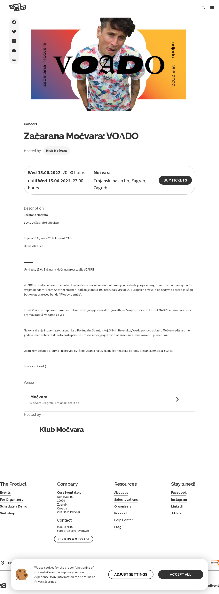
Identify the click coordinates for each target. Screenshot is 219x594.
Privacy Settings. (45, 581)
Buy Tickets (175, 180)
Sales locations (126, 499)
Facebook (179, 492)
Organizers (123, 506)
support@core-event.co (73, 531)
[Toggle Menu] (212, 7)
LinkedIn (177, 506)
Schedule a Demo (14, 506)
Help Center (123, 520)
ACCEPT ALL (181, 574)
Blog (117, 527)
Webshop (7, 513)
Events (5, 492)
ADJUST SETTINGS (130, 574)
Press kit (121, 513)
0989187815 (65, 527)
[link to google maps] (109, 399)
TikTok (176, 513)
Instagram (179, 499)
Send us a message (74, 539)
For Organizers (11, 499)
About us (121, 492)
